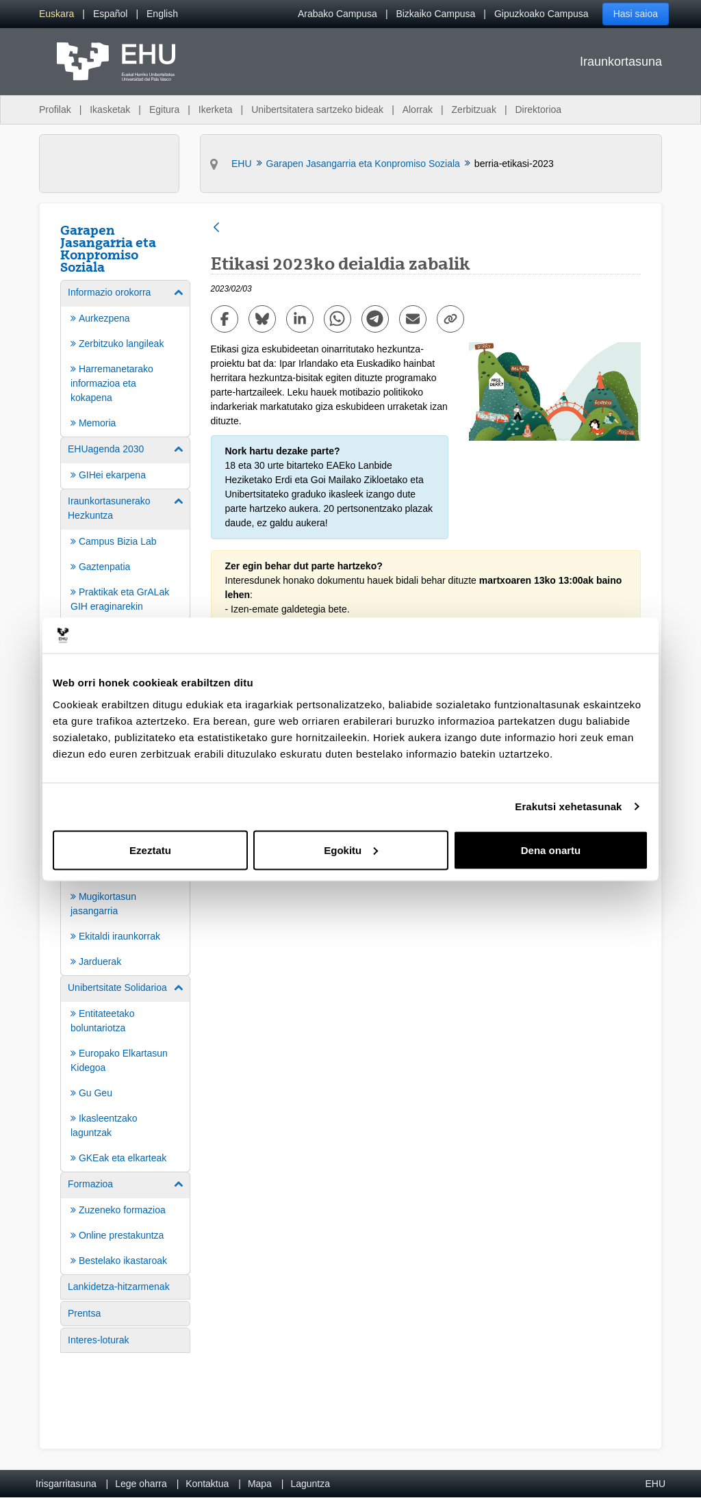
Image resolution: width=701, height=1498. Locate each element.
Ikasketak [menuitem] (110, 109)
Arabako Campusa (337, 13)
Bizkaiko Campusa (435, 13)
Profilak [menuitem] (55, 109)
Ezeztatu (150, 849)
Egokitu (351, 849)
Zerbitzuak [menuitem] (474, 109)
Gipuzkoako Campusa (541, 13)
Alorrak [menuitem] (418, 109)
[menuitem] (56, 14)
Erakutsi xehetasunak (568, 806)
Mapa (260, 1483)
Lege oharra (141, 1483)
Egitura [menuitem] (164, 109)
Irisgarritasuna (66, 1483)
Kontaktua (207, 1483)
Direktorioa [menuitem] (538, 109)
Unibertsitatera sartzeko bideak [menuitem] (317, 109)
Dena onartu (551, 849)
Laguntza (310, 1483)
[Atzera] (216, 228)
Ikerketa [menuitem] (216, 109)
